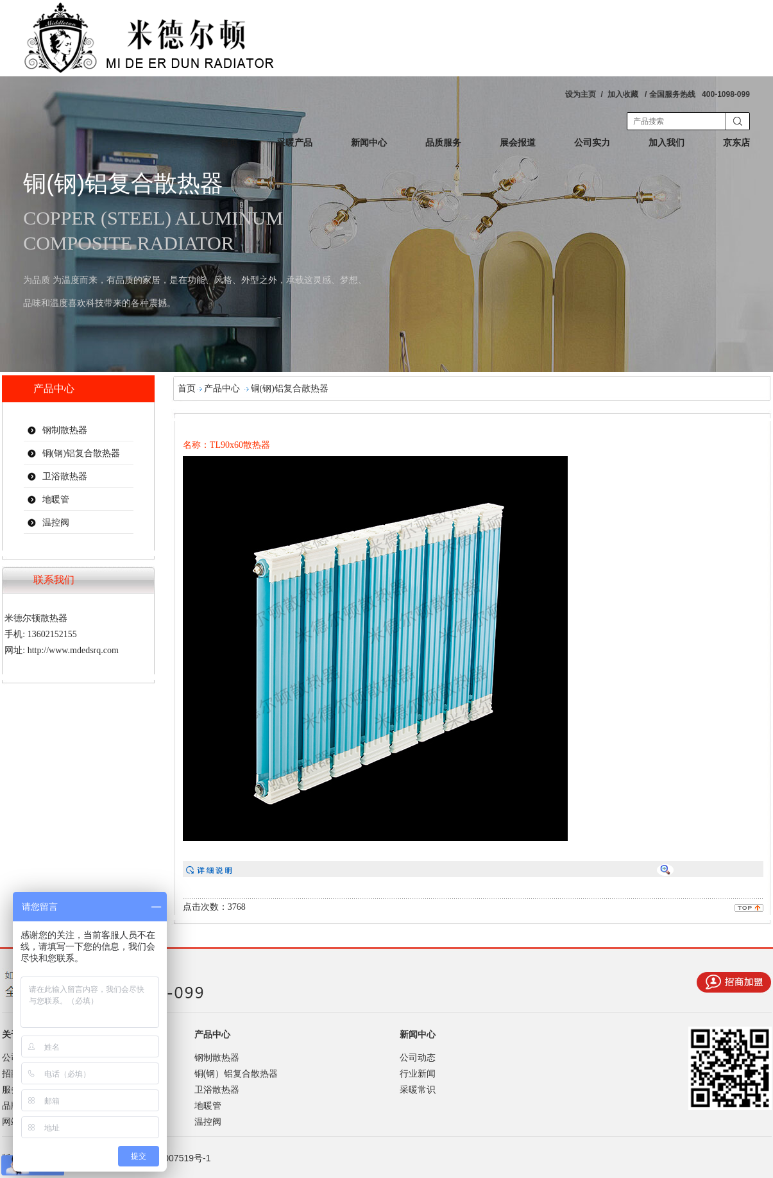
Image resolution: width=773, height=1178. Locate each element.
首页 (229, 143)
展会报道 (518, 143)
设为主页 (580, 94)
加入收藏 (622, 94)
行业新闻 (418, 1073)
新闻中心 (369, 143)
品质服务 (443, 143)
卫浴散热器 (64, 476)
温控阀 (55, 522)
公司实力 (592, 143)
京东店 (736, 143)
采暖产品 (294, 143)
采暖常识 (418, 1089)
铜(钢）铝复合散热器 (236, 1073)
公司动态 (418, 1057)
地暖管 (55, 499)
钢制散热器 (64, 430)
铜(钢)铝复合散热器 (81, 453)
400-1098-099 (726, 94)
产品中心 (222, 388)
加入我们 (666, 143)
